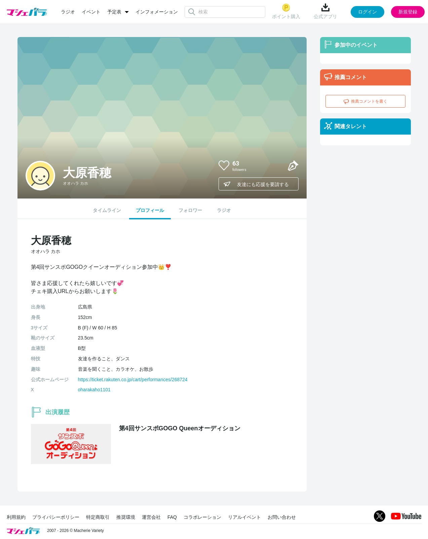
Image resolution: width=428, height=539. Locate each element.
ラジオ (68, 11)
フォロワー (190, 210)
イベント (91, 11)
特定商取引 (98, 517)
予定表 (114, 11)
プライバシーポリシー (55, 517)
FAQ (172, 517)
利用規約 (16, 517)
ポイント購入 (286, 11)
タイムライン (107, 210)
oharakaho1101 (94, 389)
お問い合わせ (282, 517)
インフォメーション (156, 11)
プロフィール (150, 210)
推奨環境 (125, 517)
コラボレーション (202, 517)
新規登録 (407, 11)
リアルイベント (244, 517)
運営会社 (151, 517)
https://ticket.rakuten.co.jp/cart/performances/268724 (133, 379)
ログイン (367, 11)
